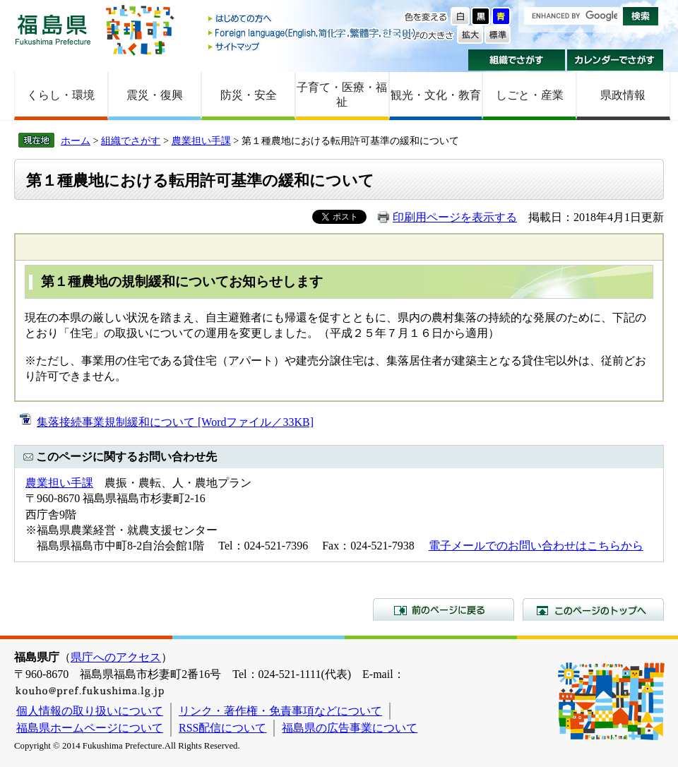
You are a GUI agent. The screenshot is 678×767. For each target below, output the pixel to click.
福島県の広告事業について (349, 728)
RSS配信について (222, 728)
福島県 (53, 29)
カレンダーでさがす (615, 60)
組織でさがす (516, 60)
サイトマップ (313, 46)
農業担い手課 (201, 140)
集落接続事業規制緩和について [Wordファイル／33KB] (175, 422)
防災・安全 (248, 95)
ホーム (75, 140)
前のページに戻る (443, 609)
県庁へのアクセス (116, 657)
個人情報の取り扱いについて (89, 711)
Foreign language (313, 33)
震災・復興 (154, 95)
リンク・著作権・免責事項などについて (280, 711)
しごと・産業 (530, 95)
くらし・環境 (61, 95)
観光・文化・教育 (436, 95)
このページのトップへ (593, 609)
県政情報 (623, 95)
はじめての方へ (313, 19)
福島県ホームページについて (89, 728)
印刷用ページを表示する (455, 217)
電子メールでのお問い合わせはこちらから (536, 546)
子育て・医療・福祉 (342, 94)
